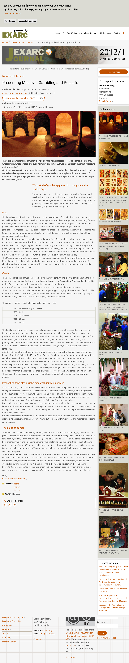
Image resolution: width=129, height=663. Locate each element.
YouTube (7, 637)
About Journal (90, 33)
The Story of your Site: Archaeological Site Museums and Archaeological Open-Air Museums (113, 598)
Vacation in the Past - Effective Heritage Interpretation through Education (112, 608)
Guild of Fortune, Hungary (14, 478)
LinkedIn (6, 629)
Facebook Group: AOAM (13, 617)
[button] (113, 123)
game (16, 483)
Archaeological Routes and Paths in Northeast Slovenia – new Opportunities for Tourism (113, 582)
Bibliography (105, 33)
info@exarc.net (47, 633)
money (17, 487)
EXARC (117, 33)
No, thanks (10, 21)
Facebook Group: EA (12, 621)
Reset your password (106, 637)
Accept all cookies (27, 21)
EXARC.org (47, 630)
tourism (17, 490)
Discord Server (9, 641)
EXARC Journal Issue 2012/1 (24, 42)
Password (101, 622)
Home (57, 33)
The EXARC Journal (71, 33)
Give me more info (12, 13)
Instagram (7, 625)
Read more (39, 639)
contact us (71, 645)
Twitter (6, 633)
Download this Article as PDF (20, 98)
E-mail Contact (106, 101)
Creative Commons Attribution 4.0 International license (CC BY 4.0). (80, 635)
